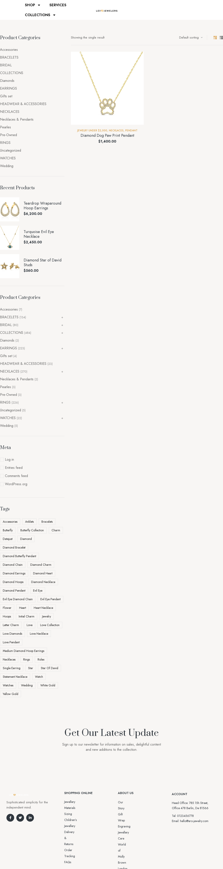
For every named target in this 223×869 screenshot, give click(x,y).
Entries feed (14, 467)
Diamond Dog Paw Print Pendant (107, 135)
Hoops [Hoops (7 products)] (7, 616)
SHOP (33, 5)
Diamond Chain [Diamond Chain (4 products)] (13, 565)
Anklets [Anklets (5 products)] (29, 521)
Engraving (124, 814)
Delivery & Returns (75, 814)
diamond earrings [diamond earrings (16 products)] (14, 573)
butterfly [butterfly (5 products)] (8, 530)
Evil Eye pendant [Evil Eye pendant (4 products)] (50, 599)
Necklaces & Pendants (17, 119)
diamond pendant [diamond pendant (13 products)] (14, 590)
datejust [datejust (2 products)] (7, 539)
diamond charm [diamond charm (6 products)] (40, 565)
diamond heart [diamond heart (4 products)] (42, 573)
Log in (9, 459)
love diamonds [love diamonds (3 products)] (12, 633)
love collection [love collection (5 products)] (50, 625)
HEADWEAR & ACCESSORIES (23, 103)
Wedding (6, 165)
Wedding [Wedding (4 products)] (27, 685)
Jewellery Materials (75, 802)
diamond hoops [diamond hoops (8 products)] (13, 582)
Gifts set (6, 96)
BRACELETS (9, 57)
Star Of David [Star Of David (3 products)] (49, 668)
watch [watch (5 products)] (39, 677)
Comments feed (16, 475)
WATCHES (8, 158)
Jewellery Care (127, 820)
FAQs (67, 826)
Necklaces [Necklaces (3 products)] (9, 659)
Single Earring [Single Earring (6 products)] (11, 668)
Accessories (9, 49)
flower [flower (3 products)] (7, 608)
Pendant (131, 130)
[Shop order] (191, 37)
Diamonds (7, 80)
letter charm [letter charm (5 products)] (11, 625)
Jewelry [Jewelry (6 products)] (46, 616)
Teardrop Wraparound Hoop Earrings (42, 205)
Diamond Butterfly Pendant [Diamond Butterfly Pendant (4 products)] (19, 556)
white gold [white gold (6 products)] (47, 685)
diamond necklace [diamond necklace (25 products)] (43, 582)
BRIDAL (6, 65)
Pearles (5, 127)
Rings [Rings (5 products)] (26, 659)
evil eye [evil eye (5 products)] (37, 590)
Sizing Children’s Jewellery (80, 808)
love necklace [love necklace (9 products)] (39, 633)
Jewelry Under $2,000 (92, 130)
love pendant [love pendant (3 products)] (11, 642)
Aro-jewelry (109, 857)
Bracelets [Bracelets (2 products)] (47, 521)
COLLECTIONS (40, 15)
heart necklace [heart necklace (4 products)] (43, 608)
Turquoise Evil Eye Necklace (39, 234)
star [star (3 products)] (30, 668)
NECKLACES (116, 130)
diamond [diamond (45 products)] (26, 539)
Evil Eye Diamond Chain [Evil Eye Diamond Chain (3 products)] (18, 599)
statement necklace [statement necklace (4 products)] (15, 677)
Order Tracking (74, 820)
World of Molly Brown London (137, 826)
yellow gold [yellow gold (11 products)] (10, 694)
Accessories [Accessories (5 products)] (10, 521)
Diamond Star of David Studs (42, 262)
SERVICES (57, 5)
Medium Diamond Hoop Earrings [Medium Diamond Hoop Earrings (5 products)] (23, 651)
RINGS (5, 142)
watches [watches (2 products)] (8, 685)
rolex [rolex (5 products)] (41, 659)
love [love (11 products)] (29, 625)
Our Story (124, 802)
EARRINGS (8, 88)
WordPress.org (16, 484)
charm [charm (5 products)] (56, 530)
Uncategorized (10, 150)
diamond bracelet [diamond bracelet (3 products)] (14, 547)
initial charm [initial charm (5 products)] (26, 616)
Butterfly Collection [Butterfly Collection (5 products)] (32, 530)
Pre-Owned (8, 134)
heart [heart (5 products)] (22, 608)
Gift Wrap (124, 808)
